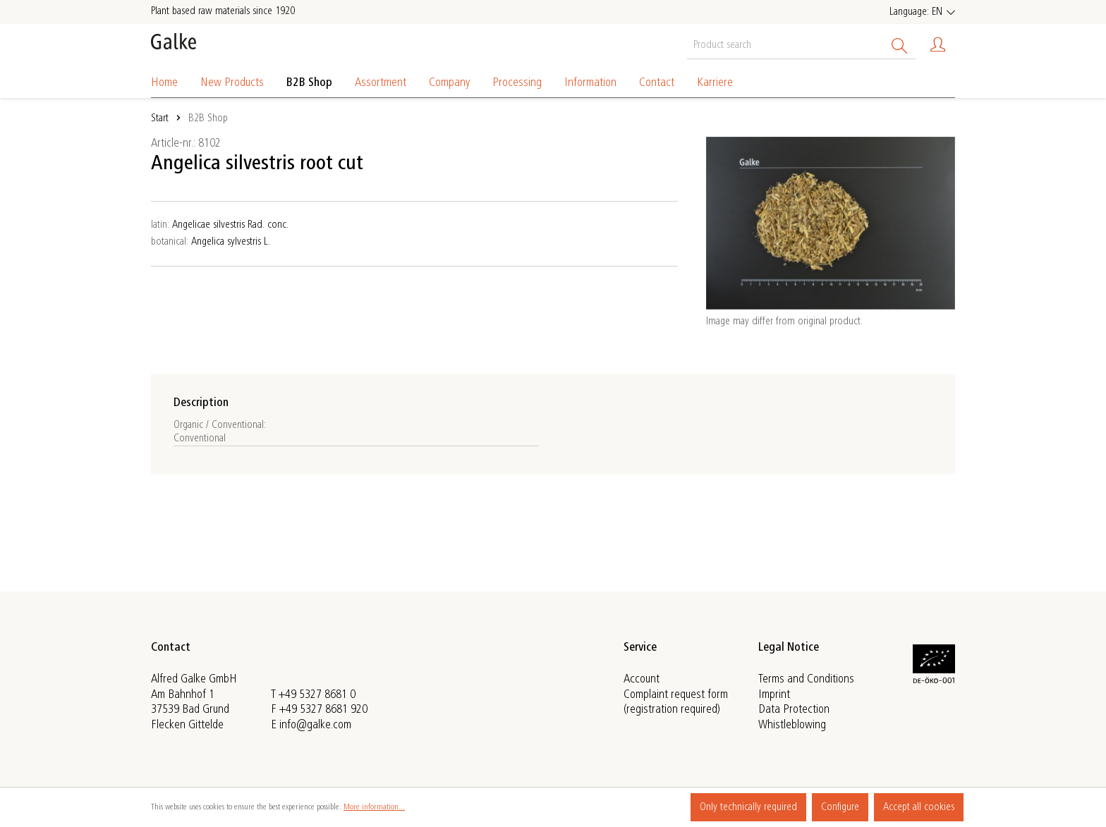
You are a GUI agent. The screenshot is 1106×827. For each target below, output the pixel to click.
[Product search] (785, 44)
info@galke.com (315, 724)
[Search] (899, 44)
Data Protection (794, 710)
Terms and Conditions (806, 679)
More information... (374, 807)
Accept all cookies (918, 807)
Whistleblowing (792, 724)
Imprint (774, 694)
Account (642, 679)
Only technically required (748, 807)
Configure (840, 807)
